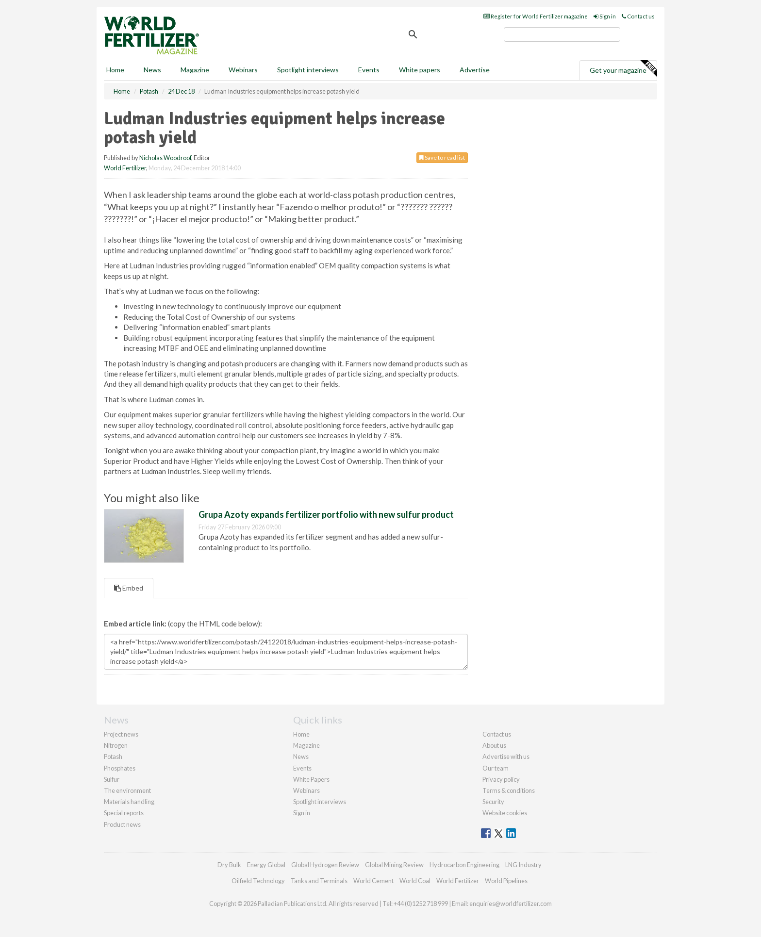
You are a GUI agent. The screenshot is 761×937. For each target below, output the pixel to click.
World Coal (414, 881)
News (301, 756)
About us (494, 745)
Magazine (195, 70)
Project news (121, 734)
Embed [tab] (128, 588)
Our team (495, 768)
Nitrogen (116, 745)
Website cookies (504, 813)
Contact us (638, 16)
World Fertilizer (125, 168)
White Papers (311, 779)
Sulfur (111, 779)
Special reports (124, 813)
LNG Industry (523, 865)
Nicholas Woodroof (165, 158)
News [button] (152, 70)
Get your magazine (623, 69)
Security (493, 801)
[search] (562, 34)
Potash (113, 756)
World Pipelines (506, 881)
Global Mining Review (394, 865)
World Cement (373, 881)
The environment (127, 790)
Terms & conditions (508, 790)
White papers (419, 70)
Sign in (605, 16)
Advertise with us (505, 756)
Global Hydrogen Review (325, 865)
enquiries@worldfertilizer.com (510, 903)
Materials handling (129, 801)
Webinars (243, 70)
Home (115, 70)
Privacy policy (501, 779)
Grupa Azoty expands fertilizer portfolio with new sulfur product (326, 514)
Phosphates (119, 768)
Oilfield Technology (258, 881)
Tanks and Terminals (319, 881)
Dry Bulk (229, 865)
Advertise (475, 70)
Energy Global (266, 865)
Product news (122, 824)
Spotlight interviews (308, 70)
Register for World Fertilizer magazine (535, 16)
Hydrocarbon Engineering (464, 865)
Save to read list (442, 157)
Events (369, 70)
